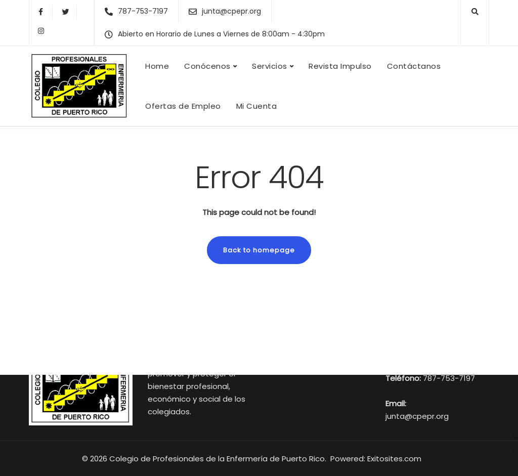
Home (157, 66)
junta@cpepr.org (417, 416)
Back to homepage (259, 250)
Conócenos (207, 66)
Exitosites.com (395, 458)
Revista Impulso (340, 66)
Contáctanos (414, 66)
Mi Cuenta (256, 106)
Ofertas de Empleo (183, 106)
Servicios (269, 66)
